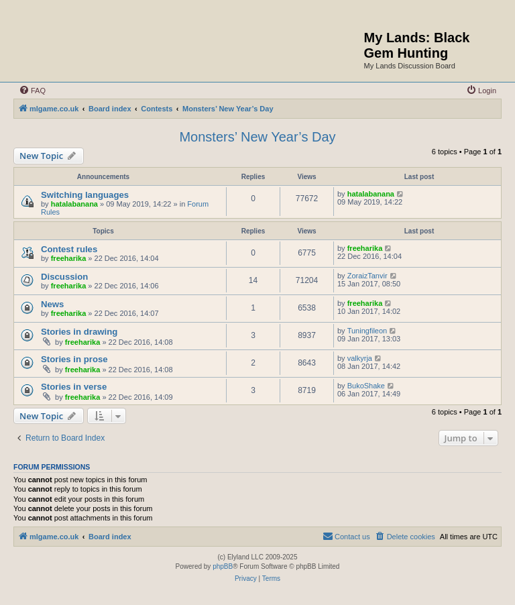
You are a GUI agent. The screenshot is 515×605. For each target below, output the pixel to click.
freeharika (69, 258)
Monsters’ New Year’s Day (257, 136)
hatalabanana (74, 204)
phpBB (223, 566)
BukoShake (366, 386)
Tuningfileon (367, 331)
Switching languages (85, 195)
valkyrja (359, 358)
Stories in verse (74, 387)
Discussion (64, 277)
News (52, 304)
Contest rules (69, 249)
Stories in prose (74, 359)
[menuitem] (32, 90)
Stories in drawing (79, 332)
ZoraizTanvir (367, 276)
